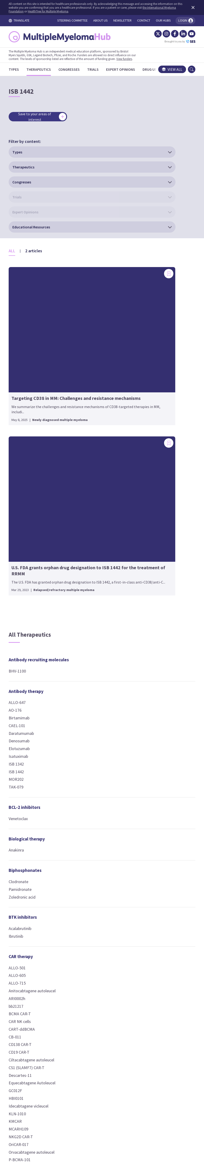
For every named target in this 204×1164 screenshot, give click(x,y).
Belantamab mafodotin (97, 638)
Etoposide (86, 576)
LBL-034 (149, 783)
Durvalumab (87, 444)
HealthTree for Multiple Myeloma (65, 11)
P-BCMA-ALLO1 (26, 878)
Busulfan (85, 545)
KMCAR (19, 831)
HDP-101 (85, 653)
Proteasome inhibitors (164, 610)
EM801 (148, 737)
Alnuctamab (152, 676)
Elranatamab (153, 730)
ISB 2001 (149, 776)
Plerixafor (86, 506)
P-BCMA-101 (24, 870)
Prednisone (151, 482)
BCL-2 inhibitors (29, 518)
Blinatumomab (155, 699)
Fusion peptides (93, 681)
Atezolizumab (89, 429)
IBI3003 (148, 768)
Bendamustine (90, 537)
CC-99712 (85, 645)
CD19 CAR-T (23, 762)
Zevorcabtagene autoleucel (37, 893)
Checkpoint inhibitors (99, 418)
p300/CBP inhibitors (161, 502)
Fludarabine (87, 583)
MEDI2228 (86, 661)
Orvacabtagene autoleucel (36, 862)
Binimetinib (151, 374)
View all (167, 69)
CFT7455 (149, 860)
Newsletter (156, 1115)
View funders (128, 59)
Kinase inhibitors (158, 363)
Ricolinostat (88, 732)
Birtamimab (23, 428)
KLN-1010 (21, 824)
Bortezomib (152, 621)
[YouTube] (187, 33)
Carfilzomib (152, 629)
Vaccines (150, 888)
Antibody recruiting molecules (32, 367)
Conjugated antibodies (100, 627)
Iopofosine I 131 (156, 590)
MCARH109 (23, 839)
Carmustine (87, 552)
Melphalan (86, 599)
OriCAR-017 (23, 854)
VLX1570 (149, 644)
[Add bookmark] (62, 189)
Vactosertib (152, 397)
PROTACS (150, 868)
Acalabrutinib (24, 639)
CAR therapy (25, 666)
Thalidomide (88, 809)
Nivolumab (86, 452)
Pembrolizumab (91, 460)
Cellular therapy (93, 363)
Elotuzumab (23, 459)
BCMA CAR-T (24, 724)
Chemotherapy (92, 526)
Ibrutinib (20, 646)
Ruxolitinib (86, 872)
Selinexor (149, 436)
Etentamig (151, 745)
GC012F (19, 801)
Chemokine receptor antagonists (97, 483)
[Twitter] (153, 33)
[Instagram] (162, 33)
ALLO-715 (21, 693)
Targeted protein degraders (159, 845)
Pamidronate (24, 599)
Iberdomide (87, 778)
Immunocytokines (95, 830)
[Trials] (97, 69)
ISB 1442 (20, 482)
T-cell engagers (157, 665)
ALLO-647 (21, 413)
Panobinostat (89, 724)
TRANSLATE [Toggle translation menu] (23, 20)
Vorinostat (86, 739)
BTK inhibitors (27, 627)
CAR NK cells (24, 732)
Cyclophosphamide (93, 560)
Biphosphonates (29, 581)
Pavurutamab (153, 799)
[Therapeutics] (43, 69)
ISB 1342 (20, 474)
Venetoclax (22, 529)
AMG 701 (149, 691)
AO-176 (19, 420)
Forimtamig (152, 752)
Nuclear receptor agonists (158, 459)
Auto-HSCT (87, 390)
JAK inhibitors (91, 861)
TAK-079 (20, 497)
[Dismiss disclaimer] (187, 7)
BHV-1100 (21, 381)
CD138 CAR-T (24, 755)
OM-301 (84, 692)
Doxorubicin (87, 568)
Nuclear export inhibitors (156, 421)
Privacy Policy (127, 1115)
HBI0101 (20, 808)
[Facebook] (170, 33)
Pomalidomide (90, 801)
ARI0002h (21, 708)
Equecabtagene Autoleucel (36, 793)
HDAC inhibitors (92, 713)
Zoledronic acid (26, 607)
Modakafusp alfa (92, 841)
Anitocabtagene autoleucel (36, 701)
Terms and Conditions (57, 1115)
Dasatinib (150, 382)
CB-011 (19, 747)
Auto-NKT (86, 397)
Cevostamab (153, 722)
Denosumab (23, 451)
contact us (137, 1086)
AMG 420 (149, 683)
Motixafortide (89, 498)
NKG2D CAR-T (25, 847)
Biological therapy (31, 549)
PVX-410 (149, 899)
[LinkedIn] (179, 33)
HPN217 (149, 760)
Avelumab (85, 436)
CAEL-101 (21, 436)
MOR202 (20, 489)
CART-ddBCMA (26, 739)
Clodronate (23, 592)
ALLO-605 (21, 685)
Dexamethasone (156, 474)
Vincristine (86, 606)
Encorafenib (152, 390)
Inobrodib (150, 513)
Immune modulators (97, 759)
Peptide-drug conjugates (155, 537)
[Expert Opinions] (125, 69)
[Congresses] (73, 69)
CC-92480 (85, 771)
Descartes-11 (24, 785)
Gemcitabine (88, 591)
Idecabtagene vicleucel (33, 816)
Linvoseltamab (154, 791)
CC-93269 (150, 707)
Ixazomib (149, 637)
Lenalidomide (89, 786)
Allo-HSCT (86, 374)
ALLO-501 (21, 678)
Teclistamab (152, 822)
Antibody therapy (30, 401)
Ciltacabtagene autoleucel (36, 770)
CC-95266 (150, 714)
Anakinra (20, 560)
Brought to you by (175, 41)
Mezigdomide (89, 794)
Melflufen (150, 551)
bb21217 (20, 716)
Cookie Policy (95, 1115)
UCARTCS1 (22, 885)
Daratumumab (25, 443)
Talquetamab (153, 814)
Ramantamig (153, 806)
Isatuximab (22, 466)
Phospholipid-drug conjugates (160, 575)
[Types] (18, 69)
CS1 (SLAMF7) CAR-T (31, 778)
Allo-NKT (85, 382)
